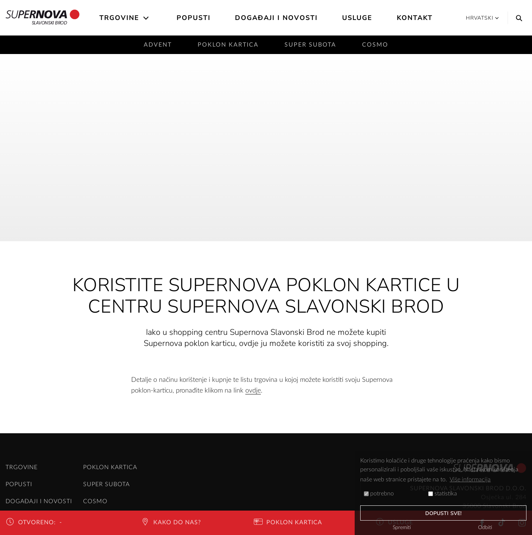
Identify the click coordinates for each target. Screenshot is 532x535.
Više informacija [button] (470, 479)
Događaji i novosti (276, 17)
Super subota (310, 45)
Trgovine (119, 17)
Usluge (357, 17)
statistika (442, 494)
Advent (158, 45)
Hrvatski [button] (482, 17)
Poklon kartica (228, 45)
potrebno (379, 494)
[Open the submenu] (146, 18)
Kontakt (415, 17)
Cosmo (375, 45)
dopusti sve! (443, 513)
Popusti (194, 17)
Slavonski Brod (43, 18)
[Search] (517, 18)
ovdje (253, 390)
